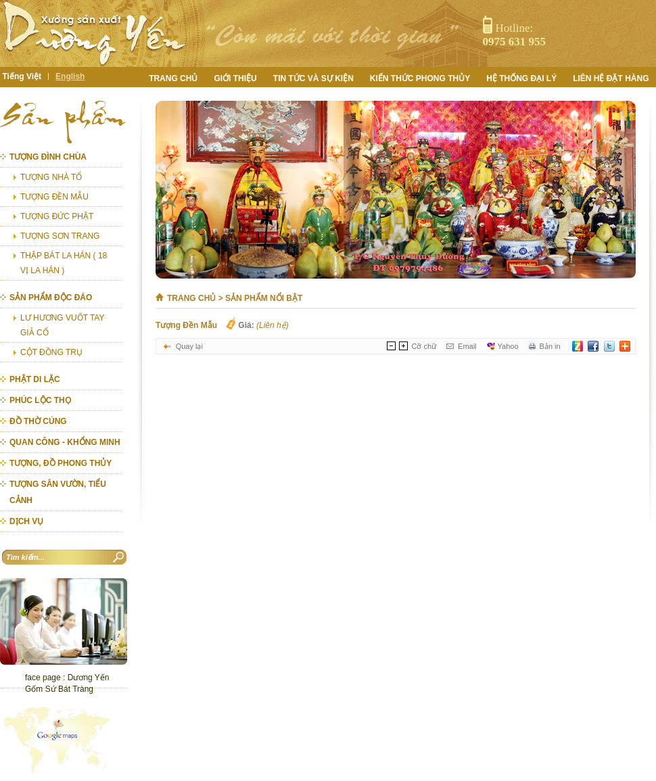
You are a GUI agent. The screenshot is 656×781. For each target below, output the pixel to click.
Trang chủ (191, 298)
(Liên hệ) (272, 325)
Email (467, 346)
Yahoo (508, 346)
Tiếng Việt (22, 76)
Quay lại (189, 346)
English (70, 76)
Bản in (550, 346)
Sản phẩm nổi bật (263, 298)
